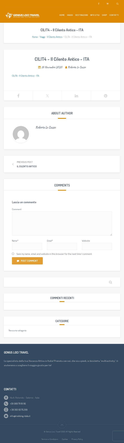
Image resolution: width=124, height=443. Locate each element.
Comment (16, 209)
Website (86, 240)
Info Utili (94, 15)
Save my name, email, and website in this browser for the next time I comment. (54, 253)
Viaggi (70, 15)
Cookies (65, 439)
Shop (104, 15)
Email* (50, 240)
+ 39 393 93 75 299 (18, 409)
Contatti (114, 15)
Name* (15, 240)
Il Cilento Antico (54, 36)
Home (62, 15)
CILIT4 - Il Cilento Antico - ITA (25, 75)
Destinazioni (81, 15)
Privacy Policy (77, 439)
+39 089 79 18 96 (18, 403)
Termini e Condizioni (49, 439)
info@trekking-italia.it (20, 416)
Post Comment (27, 260)
